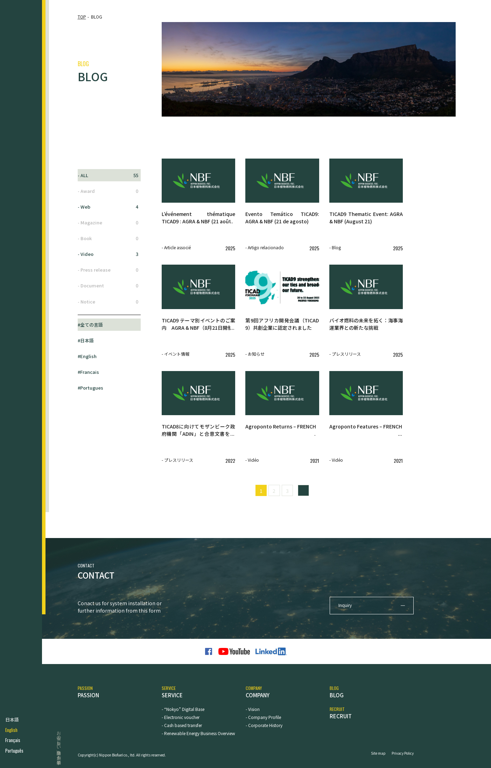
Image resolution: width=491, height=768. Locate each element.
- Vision (253, 709)
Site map (378, 753)
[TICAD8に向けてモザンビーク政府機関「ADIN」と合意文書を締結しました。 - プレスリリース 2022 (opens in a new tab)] (199, 435)
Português (14, 750)
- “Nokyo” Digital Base (183, 709)
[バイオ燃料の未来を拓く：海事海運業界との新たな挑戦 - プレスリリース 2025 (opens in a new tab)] (366, 329)
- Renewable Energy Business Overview (198, 733)
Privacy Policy (403, 753)
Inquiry (345, 605)
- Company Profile (263, 717)
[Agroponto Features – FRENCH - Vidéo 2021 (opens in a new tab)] (366, 435)
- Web (108, 206)
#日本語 (86, 340)
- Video (108, 254)
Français (12, 740)
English (11, 730)
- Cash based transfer (182, 725)
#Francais (88, 372)
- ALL (108, 175)
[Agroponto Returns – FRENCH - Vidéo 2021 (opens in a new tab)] (282, 435)
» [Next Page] (303, 490)
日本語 (12, 719)
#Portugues (90, 387)
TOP (82, 17)
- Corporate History (264, 725)
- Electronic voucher (180, 717)
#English (87, 356)
